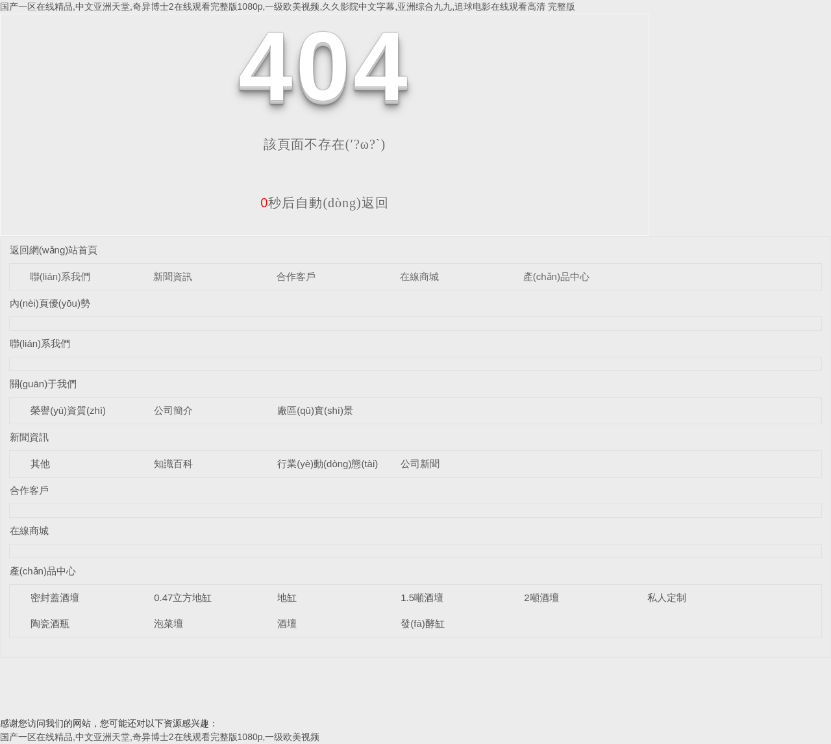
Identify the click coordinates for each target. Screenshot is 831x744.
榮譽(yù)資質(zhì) (68, 410)
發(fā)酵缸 (423, 623)
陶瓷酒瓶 (50, 623)
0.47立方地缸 (183, 597)
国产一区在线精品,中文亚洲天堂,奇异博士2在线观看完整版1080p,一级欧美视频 (159, 737)
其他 (40, 463)
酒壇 (287, 623)
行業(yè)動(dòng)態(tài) (327, 463)
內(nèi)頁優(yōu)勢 (50, 303)
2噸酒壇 (541, 597)
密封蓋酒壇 (55, 597)
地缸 (287, 597)
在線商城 (419, 276)
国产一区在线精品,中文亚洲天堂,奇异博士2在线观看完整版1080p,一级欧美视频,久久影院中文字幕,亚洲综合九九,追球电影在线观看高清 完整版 (287, 6)
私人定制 (666, 597)
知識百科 (173, 463)
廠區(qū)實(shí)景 (315, 410)
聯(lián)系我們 (60, 276)
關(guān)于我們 (43, 383)
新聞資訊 (172, 276)
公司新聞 (420, 463)
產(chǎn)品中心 (556, 276)
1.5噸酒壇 (422, 597)
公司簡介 (173, 410)
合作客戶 (296, 276)
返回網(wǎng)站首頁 (54, 249)
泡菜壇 (168, 623)
